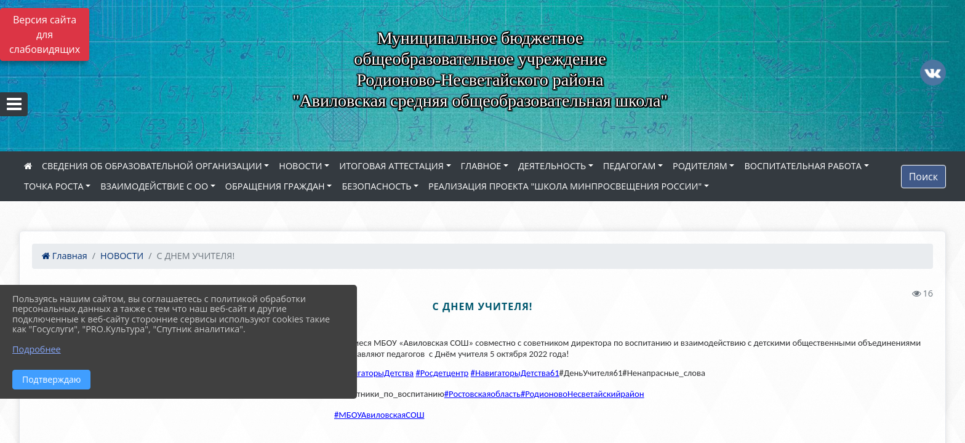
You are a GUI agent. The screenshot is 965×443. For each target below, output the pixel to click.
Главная (64, 255)
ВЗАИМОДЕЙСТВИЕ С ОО (154, 186)
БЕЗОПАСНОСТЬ (376, 186)
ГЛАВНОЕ (481, 166)
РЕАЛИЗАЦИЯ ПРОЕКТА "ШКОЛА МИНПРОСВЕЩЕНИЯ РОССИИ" (565, 186)
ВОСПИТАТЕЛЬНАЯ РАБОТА (802, 166)
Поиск (923, 176)
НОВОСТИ (300, 166)
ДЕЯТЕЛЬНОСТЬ (552, 166)
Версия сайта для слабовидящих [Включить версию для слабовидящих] (44, 34)
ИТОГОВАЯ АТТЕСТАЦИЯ (391, 166)
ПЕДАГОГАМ (629, 166)
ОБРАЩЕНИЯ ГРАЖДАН (275, 186)
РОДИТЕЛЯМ (700, 166)
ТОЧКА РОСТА (54, 186)
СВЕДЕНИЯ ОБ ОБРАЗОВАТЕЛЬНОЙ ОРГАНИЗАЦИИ (152, 166)
